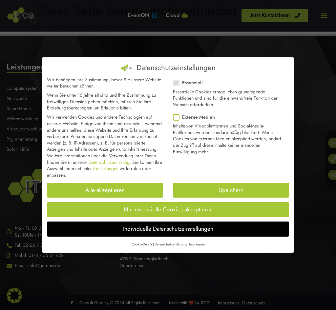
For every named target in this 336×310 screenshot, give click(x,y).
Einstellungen (105, 162)
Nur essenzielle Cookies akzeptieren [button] (168, 203)
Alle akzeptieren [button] (105, 183)
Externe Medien (196, 110)
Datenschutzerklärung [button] (171, 237)
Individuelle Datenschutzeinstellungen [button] (168, 222)
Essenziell (190, 76)
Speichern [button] (231, 183)
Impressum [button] (197, 237)
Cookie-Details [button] (142, 237)
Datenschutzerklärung (109, 155)
